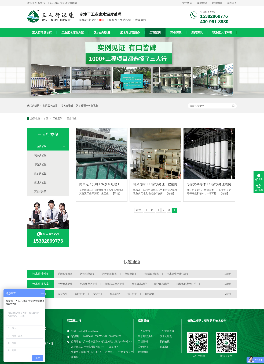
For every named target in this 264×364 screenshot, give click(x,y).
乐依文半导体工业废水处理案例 (209, 184)
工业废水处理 (167, 331)
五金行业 (71, 118)
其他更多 (40, 191)
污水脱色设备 (87, 273)
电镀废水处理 (65, 284)
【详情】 (117, 193)
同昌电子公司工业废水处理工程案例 (101, 184)
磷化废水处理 (161, 284)
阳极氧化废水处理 (186, 284)
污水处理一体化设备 (87, 105)
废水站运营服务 (130, 32)
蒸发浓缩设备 (151, 273)
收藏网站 (202, 3)
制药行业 (40, 155)
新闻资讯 (197, 32)
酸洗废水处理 (139, 284)
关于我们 (143, 347)
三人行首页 (144, 331)
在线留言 (232, 3)
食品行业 (40, 173)
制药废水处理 (50, 105)
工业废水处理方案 (72, 32)
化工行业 (40, 182)
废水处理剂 (166, 336)
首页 (46, 118)
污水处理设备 (40, 273)
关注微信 (187, 3)
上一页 (149, 210)
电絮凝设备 (131, 273)
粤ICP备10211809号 (91, 352)
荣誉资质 (176, 32)
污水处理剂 (67, 105)
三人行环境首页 (42, 32)
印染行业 (40, 164)
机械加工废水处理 (114, 284)
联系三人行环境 (222, 32)
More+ (228, 273)
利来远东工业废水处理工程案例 (155, 184)
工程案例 (155, 32)
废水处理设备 (102, 32)
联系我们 (165, 347)
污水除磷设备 (109, 273)
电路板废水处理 (88, 284)
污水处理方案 (40, 283)
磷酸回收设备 (65, 273)
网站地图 (217, 3)
